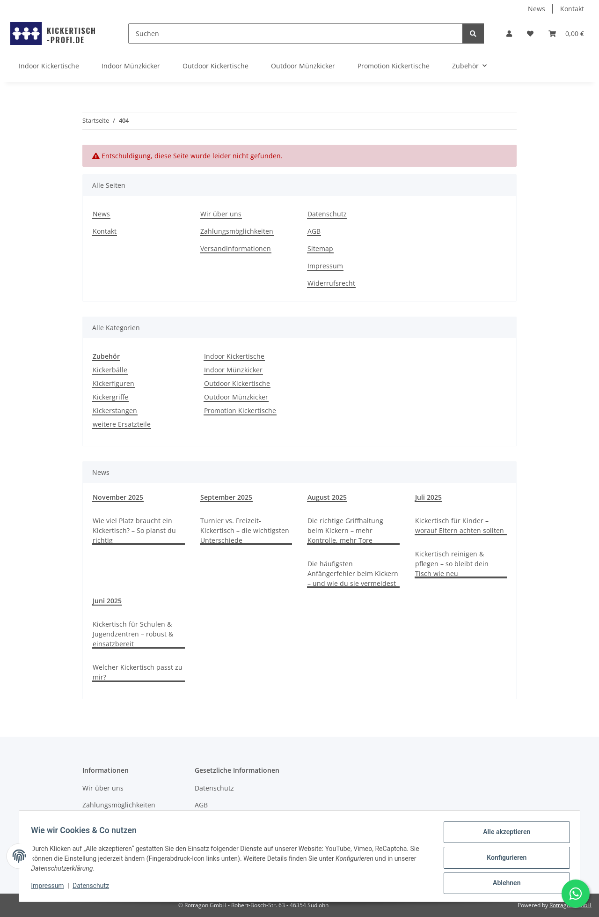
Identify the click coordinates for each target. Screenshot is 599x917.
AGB (314, 231)
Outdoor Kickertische (237, 383)
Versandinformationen (235, 248)
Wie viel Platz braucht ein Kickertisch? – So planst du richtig (134, 530)
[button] (509, 33)
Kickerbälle (110, 369)
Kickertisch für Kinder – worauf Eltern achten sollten (459, 525)
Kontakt (572, 8)
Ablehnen (503, 883)
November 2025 (118, 497)
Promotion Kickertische (240, 410)
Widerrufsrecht (331, 283)
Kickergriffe (110, 396)
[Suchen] (295, 33)
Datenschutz (94, 888)
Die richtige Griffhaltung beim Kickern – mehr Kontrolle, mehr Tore (345, 530)
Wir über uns (220, 213)
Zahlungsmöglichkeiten (236, 231)
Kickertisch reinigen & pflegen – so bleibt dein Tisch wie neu (452, 563)
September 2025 (226, 497)
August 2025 (327, 497)
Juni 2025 (107, 600)
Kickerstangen (115, 410)
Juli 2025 (428, 497)
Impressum (50, 888)
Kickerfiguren (113, 383)
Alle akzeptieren (503, 835)
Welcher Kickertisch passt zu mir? (138, 672)
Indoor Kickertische (234, 356)
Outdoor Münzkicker (236, 396)
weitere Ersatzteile (122, 424)
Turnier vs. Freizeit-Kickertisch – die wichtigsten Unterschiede (244, 530)
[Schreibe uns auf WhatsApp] (576, 894)
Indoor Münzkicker (233, 369)
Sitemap (320, 248)
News (536, 8)
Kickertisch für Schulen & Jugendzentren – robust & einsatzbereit (133, 634)
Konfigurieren (503, 859)
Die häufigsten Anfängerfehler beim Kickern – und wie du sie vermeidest (352, 573)
